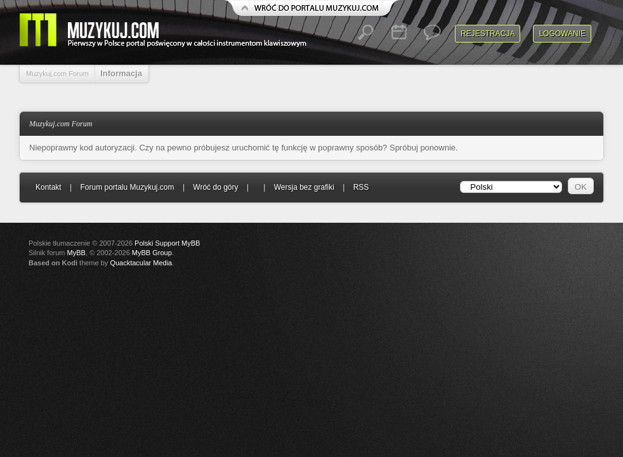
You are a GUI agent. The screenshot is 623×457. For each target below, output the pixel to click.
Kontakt (49, 187)
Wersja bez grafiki (304, 187)
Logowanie (562, 33)
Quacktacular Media (141, 263)
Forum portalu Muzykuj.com (127, 187)
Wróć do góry (215, 187)
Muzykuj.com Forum (57, 73)
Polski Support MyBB (167, 243)
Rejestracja (488, 33)
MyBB (76, 252)
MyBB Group (152, 252)
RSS (361, 187)
